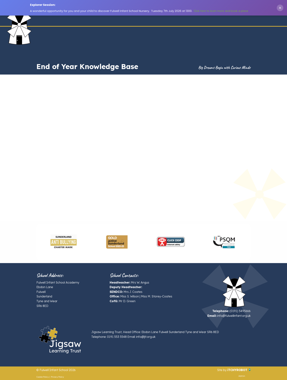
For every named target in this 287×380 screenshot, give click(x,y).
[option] (63, 242)
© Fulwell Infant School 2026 (56, 370)
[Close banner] (280, 8)
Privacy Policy (57, 377)
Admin (241, 376)
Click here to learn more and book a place (221, 11)
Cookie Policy (42, 377)
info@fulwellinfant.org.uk (234, 316)
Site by (222, 370)
